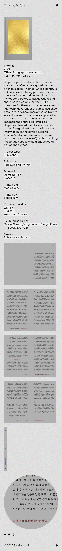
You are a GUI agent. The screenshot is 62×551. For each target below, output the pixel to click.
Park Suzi (9, 211)
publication (11, 155)
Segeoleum (11, 197)
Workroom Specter (16, 214)
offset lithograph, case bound (23, 72)
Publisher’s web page (17, 237)
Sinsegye (9, 178)
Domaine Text (12, 174)
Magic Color (11, 188)
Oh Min (8, 207)
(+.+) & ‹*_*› (17, 5)
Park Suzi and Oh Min (17, 164)
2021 (7, 69)
